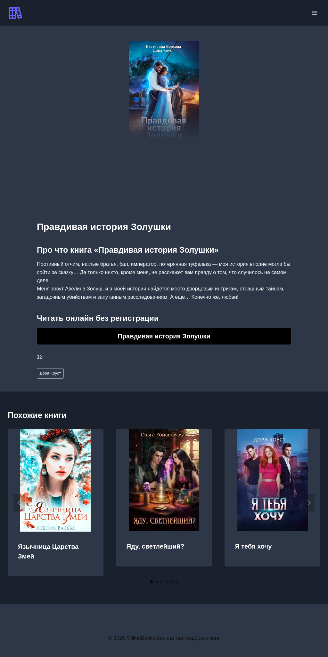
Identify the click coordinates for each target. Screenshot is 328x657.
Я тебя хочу (253, 546)
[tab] (151, 581)
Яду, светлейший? (155, 546)
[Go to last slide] (19, 502)
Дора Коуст (50, 373)
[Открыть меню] (314, 13)
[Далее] (309, 502)
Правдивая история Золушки (164, 336)
